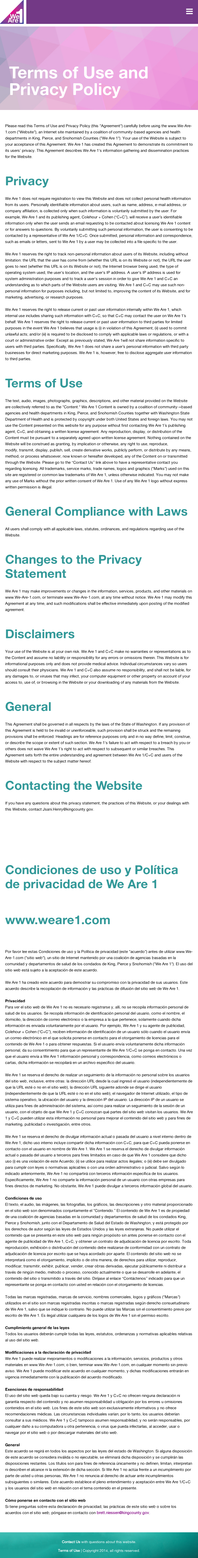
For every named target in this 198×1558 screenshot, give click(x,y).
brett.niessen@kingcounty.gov (123, 1512)
